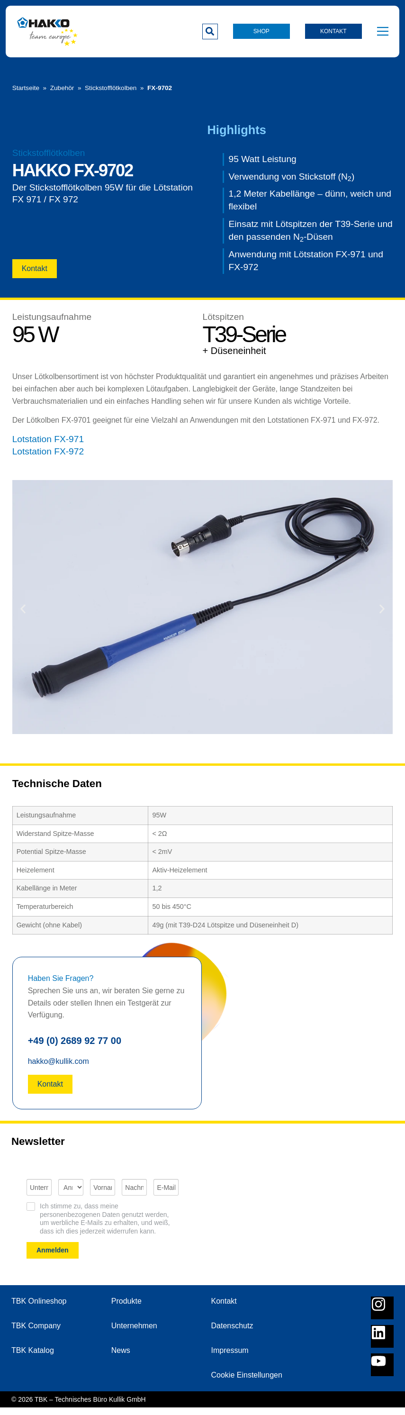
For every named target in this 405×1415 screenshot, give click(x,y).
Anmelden (52, 1257)
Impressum (230, 1358)
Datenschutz (232, 1333)
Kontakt (224, 1309)
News (120, 1358)
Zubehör (62, 87)
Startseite (25, 87)
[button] (210, 31)
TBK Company (36, 1333)
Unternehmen (134, 1333)
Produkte (126, 1309)
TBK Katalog (32, 1358)
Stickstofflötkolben (110, 87)
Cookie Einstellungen (246, 1383)
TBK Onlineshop (39, 1309)
